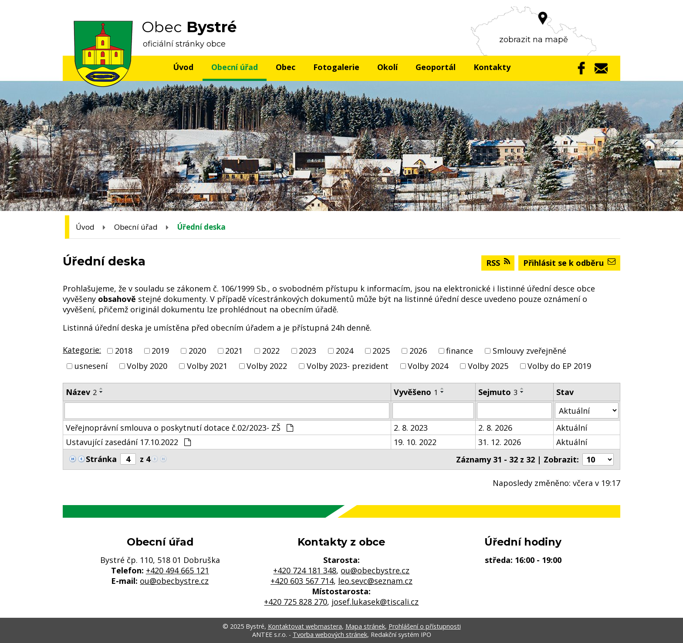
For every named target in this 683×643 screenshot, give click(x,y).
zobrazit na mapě (533, 39)
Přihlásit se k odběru (569, 263)
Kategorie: (82, 350)
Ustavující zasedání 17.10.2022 (128, 442)
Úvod (183, 67)
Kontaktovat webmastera (305, 626)
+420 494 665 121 (177, 570)
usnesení (91, 366)
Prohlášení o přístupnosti (425, 626)
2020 (197, 350)
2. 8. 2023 (411, 427)
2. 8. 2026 (495, 427)
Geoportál (436, 67)
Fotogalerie (336, 67)
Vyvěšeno (416, 392)
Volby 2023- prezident (348, 366)
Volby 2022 (267, 366)
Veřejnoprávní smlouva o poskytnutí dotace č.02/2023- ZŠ (179, 427)
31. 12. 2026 (499, 442)
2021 (234, 350)
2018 (123, 350)
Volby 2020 (147, 366)
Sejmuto (497, 392)
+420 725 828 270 (295, 601)
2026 (418, 350)
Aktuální (571, 427)
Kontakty (492, 67)
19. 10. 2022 (415, 442)
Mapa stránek (365, 626)
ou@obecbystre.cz (174, 581)
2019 (160, 350)
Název (81, 392)
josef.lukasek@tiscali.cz (375, 601)
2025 (381, 350)
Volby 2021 (207, 366)
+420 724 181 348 (304, 570)
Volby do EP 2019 (559, 366)
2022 (271, 350)
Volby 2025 (488, 366)
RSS (498, 263)
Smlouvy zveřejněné (529, 350)
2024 (344, 350)
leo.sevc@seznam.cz (375, 581)
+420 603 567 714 (302, 581)
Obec (285, 67)
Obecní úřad (234, 67)
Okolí (387, 67)
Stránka (101, 459)
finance (459, 350)
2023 (307, 350)
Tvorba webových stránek (330, 634)
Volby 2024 (428, 366)
